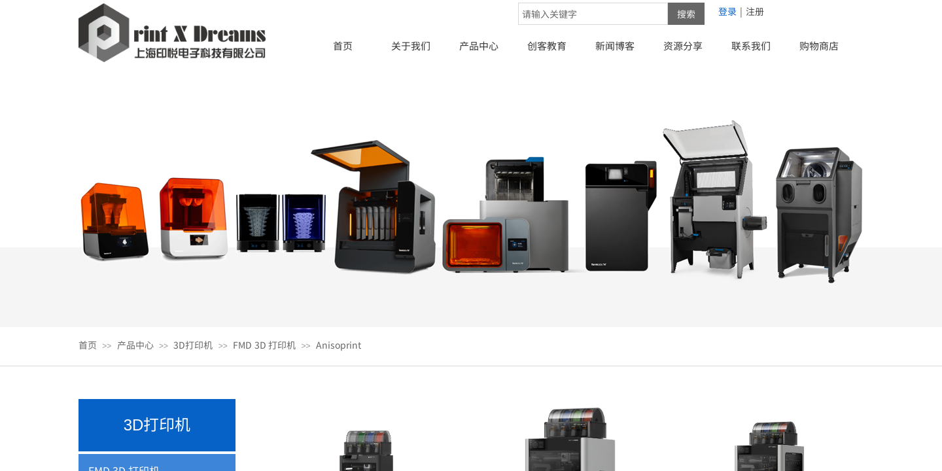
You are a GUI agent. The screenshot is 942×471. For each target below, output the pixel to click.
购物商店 (819, 45)
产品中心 (478, 45)
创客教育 (547, 45)
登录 (727, 11)
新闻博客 (615, 45)
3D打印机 (193, 344)
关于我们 (410, 45)
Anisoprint (338, 344)
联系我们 (751, 45)
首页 (343, 45)
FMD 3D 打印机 (264, 344)
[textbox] (593, 14)
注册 (755, 11)
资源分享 (683, 45)
